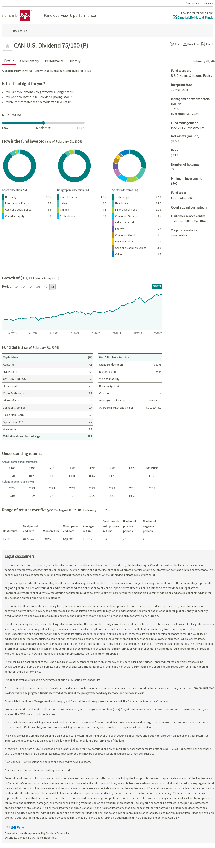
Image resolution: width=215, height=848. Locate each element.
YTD (46, 286)
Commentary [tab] (29, 61)
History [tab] (75, 61)
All (52, 286)
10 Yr (37, 286)
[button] (174, 44)
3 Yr (23, 286)
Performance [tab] (54, 61)
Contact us (192, 3)
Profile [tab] (9, 61)
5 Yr (30, 286)
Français (208, 3)
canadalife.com (181, 235)
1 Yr (16, 286)
